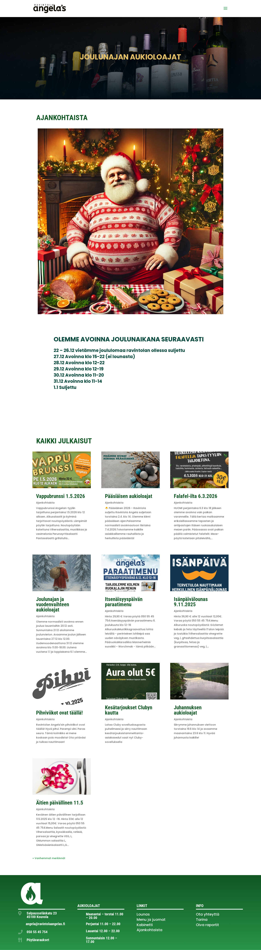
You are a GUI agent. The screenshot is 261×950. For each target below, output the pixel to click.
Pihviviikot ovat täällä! (59, 713)
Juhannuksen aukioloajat (188, 710)
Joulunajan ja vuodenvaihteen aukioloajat (52, 604)
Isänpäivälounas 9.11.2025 (191, 602)
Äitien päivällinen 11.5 (59, 803)
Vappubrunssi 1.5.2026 (60, 496)
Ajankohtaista (45, 502)
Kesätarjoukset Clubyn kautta (128, 710)
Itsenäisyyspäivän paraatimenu (123, 602)
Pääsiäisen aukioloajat (128, 496)
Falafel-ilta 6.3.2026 (195, 496)
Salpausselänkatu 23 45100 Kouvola (42, 915)
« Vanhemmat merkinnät (49, 858)
